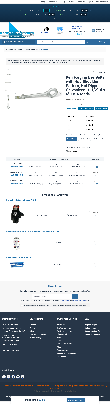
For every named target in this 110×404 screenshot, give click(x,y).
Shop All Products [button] (13, 42)
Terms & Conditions (38, 334)
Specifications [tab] (86, 108)
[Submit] (75, 296)
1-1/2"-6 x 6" (71, 139)
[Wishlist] (100, 42)
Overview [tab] (71, 108)
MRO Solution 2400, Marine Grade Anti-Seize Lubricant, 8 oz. (33, 231)
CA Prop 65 (61, 357)
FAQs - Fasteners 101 (66, 344)
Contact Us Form (64, 328)
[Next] (60, 93)
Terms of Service (79, 301)
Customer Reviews (64, 331)
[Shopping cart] (99, 30)
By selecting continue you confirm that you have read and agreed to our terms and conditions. (55, 305)
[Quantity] (95, 164)
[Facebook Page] (4, 377)
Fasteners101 (53, 2)
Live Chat (77, 34)
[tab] (101, 108)
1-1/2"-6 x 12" (84, 139)
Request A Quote (91, 325)
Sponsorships (62, 350)
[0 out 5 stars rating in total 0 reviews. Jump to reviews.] (75, 104)
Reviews (71, 2)
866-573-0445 (77, 29)
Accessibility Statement (66, 353)
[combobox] (61, 42)
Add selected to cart (75, 400)
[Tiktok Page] (22, 377)
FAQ (63, 2)
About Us (81, 2)
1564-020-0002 (16, 166)
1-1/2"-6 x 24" (98, 139)
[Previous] (15, 93)
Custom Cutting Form (93, 331)
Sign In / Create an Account (98, 2)
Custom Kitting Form (93, 334)
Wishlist (33, 331)
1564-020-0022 (16, 183)
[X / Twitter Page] (8, 377)
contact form (14, 350)
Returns (60, 338)
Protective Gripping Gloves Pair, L (21, 200)
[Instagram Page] (13, 377)
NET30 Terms (90, 328)
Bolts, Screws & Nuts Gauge (18, 257)
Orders (32, 328)
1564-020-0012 (16, 175)
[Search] (87, 42)
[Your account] (105, 42)
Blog (43, 2)
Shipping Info (62, 334)
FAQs (59, 341)
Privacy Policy (64, 301)
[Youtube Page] (18, 377)
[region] (33, 93)
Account (33, 325)
